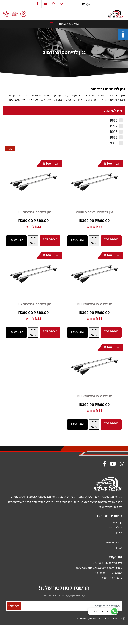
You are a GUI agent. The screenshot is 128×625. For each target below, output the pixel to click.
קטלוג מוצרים (114, 527)
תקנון (119, 547)
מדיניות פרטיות (114, 542)
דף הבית (117, 522)
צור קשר (117, 532)
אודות (119, 537)
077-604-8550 (102, 563)
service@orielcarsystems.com (95, 568)
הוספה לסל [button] (111, 239)
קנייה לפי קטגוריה (64, 24)
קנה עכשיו (94, 240)
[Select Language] (75, 4)
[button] (123, 34)
